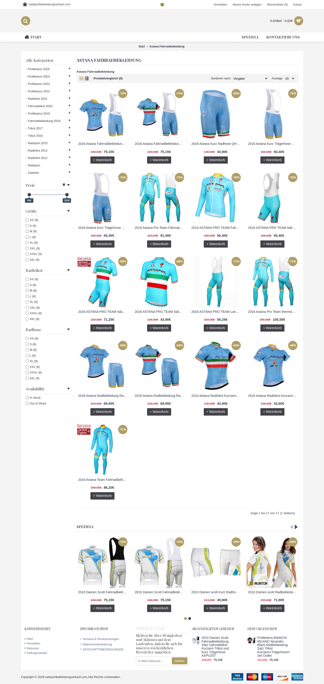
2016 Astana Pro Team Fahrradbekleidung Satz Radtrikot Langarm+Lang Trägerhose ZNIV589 (160, 228)
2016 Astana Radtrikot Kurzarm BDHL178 (216, 396)
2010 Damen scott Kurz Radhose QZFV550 (216, 592)
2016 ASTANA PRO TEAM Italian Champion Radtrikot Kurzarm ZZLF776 (160, 312)
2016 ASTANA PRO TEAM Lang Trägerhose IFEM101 (216, 312)
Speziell (85, 526)
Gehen (179, 661)
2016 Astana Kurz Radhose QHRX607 (216, 144)
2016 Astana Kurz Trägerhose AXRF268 (273, 144)
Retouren (32, 648)
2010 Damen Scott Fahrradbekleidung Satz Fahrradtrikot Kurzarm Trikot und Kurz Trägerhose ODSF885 (160, 592)
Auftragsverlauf (36, 653)
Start (29, 638)
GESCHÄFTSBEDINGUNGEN (101, 649)
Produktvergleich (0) (108, 78)
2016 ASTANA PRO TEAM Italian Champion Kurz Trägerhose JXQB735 (273, 228)
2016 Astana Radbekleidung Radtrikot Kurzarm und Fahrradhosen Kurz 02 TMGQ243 (103, 396)
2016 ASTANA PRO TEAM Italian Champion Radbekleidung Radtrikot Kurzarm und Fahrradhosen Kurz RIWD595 (103, 312)
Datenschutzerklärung (96, 644)
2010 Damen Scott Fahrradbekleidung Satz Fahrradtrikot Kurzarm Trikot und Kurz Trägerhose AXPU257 (103, 592)
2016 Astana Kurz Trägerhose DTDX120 (103, 228)
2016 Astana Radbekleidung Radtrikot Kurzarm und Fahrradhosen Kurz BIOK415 (160, 396)
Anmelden (32, 643)
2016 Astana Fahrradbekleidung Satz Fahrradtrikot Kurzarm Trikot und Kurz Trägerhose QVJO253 (160, 144)
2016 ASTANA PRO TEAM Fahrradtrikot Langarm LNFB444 (216, 228)
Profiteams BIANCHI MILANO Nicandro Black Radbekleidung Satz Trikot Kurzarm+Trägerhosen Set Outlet (273, 646)
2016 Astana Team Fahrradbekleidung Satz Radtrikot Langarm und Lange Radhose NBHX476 (103, 480)
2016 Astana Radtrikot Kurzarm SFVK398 (273, 396)
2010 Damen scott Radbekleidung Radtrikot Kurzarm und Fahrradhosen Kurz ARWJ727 (273, 592)
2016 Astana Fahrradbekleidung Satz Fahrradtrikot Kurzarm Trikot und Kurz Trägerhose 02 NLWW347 (103, 144)
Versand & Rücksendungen (99, 639)
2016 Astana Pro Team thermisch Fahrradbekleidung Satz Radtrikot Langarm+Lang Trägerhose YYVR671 (273, 312)
